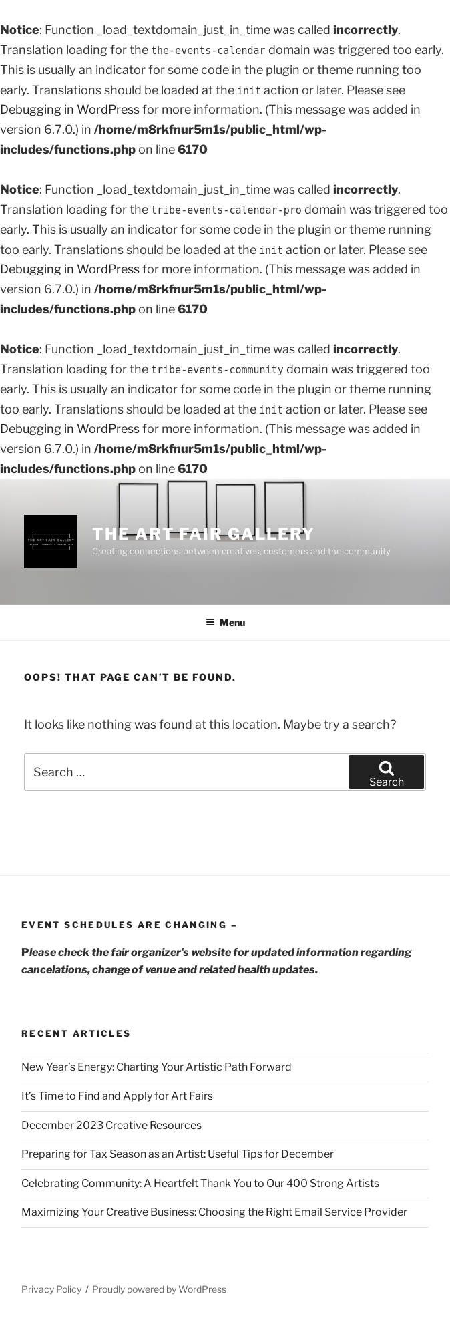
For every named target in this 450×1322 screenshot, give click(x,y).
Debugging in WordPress (70, 109)
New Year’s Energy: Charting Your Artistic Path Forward (156, 1067)
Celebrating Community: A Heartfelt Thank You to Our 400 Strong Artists (200, 1183)
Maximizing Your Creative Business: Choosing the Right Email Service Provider (214, 1212)
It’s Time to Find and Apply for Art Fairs (117, 1096)
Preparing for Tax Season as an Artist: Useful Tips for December (177, 1154)
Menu (225, 622)
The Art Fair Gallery (203, 534)
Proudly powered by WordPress (159, 1289)
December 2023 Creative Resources (111, 1125)
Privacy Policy (51, 1289)
